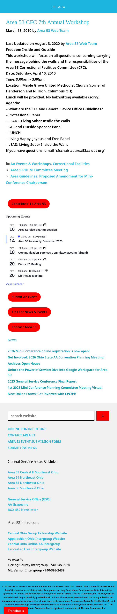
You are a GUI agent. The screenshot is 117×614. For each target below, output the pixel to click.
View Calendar (15, 284)
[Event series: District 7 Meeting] (44, 259)
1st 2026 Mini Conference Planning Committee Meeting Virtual (55, 387)
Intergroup (52, 544)
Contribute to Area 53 (29, 204)
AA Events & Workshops (31, 163)
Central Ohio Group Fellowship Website (37, 533)
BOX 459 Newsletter (23, 510)
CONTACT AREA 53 (21, 435)
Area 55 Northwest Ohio (26, 483)
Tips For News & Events (29, 312)
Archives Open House (24, 363)
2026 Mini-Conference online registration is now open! (49, 351)
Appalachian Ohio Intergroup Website (36, 539)
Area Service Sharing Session (37, 229)
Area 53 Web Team (81, 43)
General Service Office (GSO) (29, 499)
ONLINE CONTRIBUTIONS (27, 429)
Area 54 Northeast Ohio (25, 477)
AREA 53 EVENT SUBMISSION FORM (34, 441)
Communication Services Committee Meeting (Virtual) (53, 252)
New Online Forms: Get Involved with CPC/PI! (42, 394)
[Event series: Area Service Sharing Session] (44, 225)
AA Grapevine (18, 504)
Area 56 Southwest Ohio (26, 488)
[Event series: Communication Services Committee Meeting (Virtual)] (44, 248)
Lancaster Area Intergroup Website (34, 549)
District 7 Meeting (29, 264)
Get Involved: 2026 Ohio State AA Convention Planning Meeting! (56, 357)
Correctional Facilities (71, 163)
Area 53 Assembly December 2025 (40, 241)
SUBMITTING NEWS (22, 448)
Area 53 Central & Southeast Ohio (33, 472)
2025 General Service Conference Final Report (42, 381)
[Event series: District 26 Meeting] (46, 271)
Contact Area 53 (24, 327)
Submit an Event (24, 297)
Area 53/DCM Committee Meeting (39, 170)
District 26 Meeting (30, 275)
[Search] (102, 416)
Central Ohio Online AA (26, 544)
